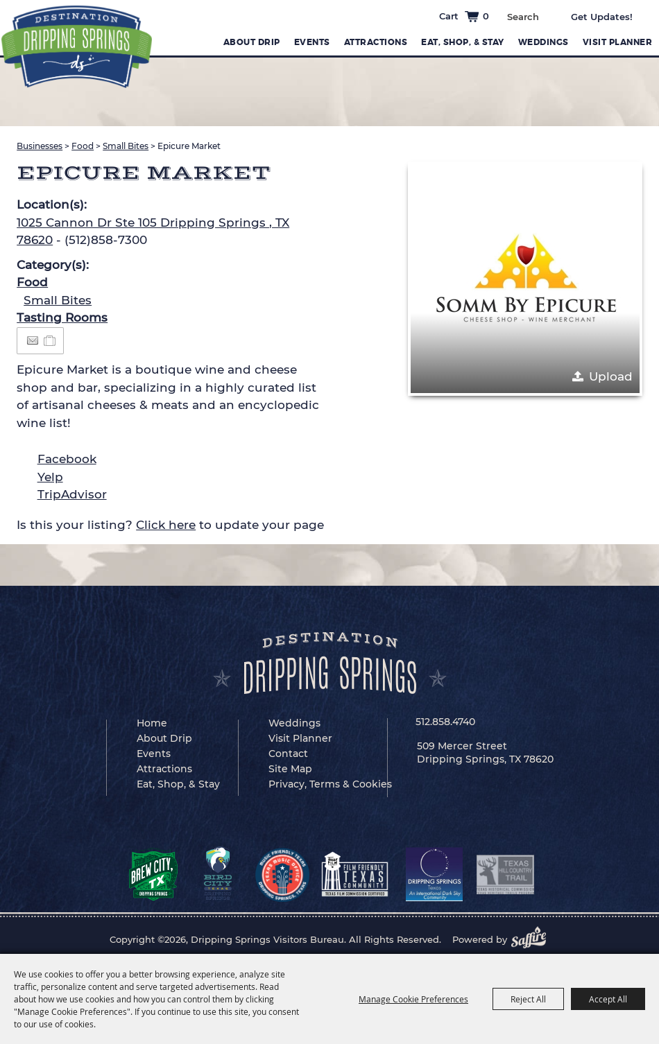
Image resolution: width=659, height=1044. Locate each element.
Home (152, 723)
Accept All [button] (608, 998)
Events (312, 42)
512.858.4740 (445, 721)
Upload (611, 376)
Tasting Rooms (62, 317)
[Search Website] (522, 16)
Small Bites (125, 146)
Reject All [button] (528, 998)
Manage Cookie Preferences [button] (413, 998)
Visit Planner (618, 42)
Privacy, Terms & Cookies (330, 784)
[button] (525, 279)
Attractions (376, 42)
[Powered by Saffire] (532, 939)
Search (549, 15)
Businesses (39, 146)
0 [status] (486, 15)
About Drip (251, 42)
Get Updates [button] (611, 16)
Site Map (290, 769)
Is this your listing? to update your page (170, 525)
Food (82, 146)
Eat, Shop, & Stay (462, 42)
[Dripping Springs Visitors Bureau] (76, 47)
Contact (288, 753)
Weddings (543, 42)
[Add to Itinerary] (50, 340)
